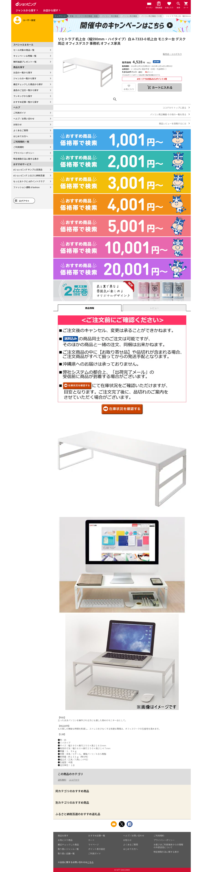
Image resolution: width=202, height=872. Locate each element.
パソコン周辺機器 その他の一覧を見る (168, 114)
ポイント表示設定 (96, 848)
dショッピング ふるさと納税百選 (29, 175)
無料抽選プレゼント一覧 (24, 61)
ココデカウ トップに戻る (174, 108)
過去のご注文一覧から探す (26, 90)
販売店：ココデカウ (172, 54)
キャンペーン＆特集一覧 (24, 55)
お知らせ (17, 124)
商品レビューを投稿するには (172, 123)
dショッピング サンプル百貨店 (27, 169)
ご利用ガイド (19, 112)
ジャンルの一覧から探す (24, 78)
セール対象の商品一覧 (23, 49)
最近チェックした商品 (68, 844)
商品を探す (63, 835)
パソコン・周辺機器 (110, 16)
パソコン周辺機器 (129, 16)
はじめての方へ (20, 136)
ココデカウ (74, 779)
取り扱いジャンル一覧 (68, 848)
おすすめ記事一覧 (96, 835)
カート (91, 840)
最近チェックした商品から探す (28, 84)
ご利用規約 (18, 147)
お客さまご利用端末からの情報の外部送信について (168, 846)
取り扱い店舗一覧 (66, 853)
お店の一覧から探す (22, 72)
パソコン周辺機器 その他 (151, 16)
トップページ (60, 16)
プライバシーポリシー (23, 152)
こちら (90, 862)
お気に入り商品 (65, 840)
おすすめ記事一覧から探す (26, 101)
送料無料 (62, 779)
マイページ (93, 844)
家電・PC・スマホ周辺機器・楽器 (84, 16)
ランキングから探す (22, 96)
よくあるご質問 (20, 130)
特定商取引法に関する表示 (26, 158)
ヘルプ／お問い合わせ (23, 118)
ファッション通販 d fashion (26, 187)
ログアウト (24, 200)
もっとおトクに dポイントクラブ (29, 181)
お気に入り (129, 89)
